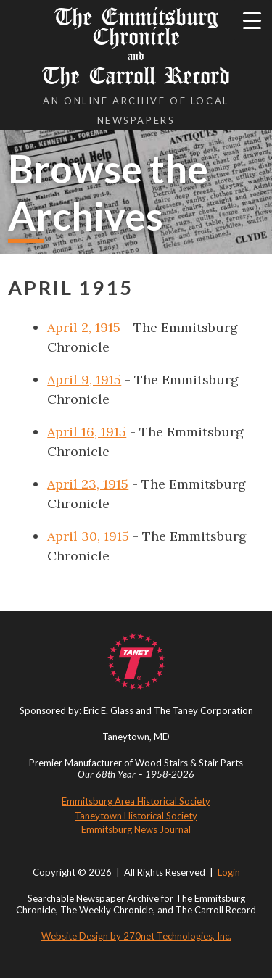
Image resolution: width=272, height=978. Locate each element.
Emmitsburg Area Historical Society (136, 801)
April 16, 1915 (86, 431)
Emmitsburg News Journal (136, 829)
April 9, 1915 (84, 379)
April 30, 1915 (88, 536)
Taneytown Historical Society (136, 815)
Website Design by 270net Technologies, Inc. (136, 936)
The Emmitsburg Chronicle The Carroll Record (136, 46)
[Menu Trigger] (252, 20)
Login (229, 872)
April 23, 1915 (87, 484)
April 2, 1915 (83, 327)
